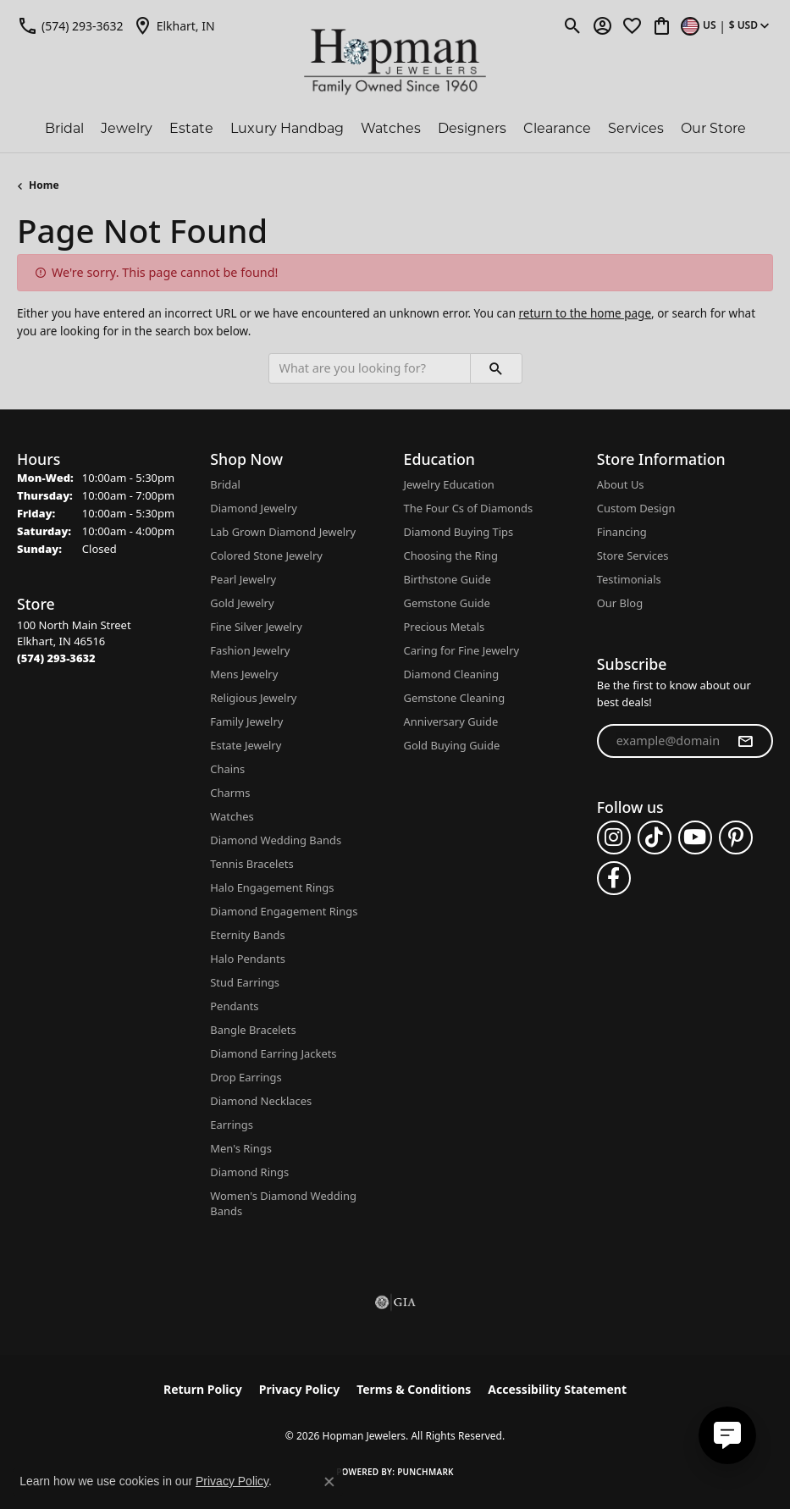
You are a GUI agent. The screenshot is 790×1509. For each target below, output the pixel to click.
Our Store (713, 128)
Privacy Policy (299, 1389)
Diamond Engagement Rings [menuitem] (283, 911)
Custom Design (636, 508)
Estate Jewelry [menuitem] (245, 745)
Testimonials (629, 579)
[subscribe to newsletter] (745, 741)
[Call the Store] (56, 658)
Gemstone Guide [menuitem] (447, 603)
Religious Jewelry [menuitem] (253, 697)
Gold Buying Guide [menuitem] (452, 745)
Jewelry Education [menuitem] (449, 484)
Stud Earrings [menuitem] (244, 982)
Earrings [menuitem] (231, 1124)
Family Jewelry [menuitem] (246, 721)
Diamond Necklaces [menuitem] (261, 1100)
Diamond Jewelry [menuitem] (253, 508)
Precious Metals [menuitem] (444, 626)
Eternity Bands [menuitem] (247, 934)
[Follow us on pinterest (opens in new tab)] (736, 837)
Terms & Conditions (413, 1389)
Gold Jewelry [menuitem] (241, 603)
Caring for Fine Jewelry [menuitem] (462, 650)
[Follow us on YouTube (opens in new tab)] (695, 837)
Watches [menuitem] (231, 816)
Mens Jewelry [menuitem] (244, 674)
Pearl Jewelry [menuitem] (243, 579)
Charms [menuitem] (230, 792)
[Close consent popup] (329, 1482)
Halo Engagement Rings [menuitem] (272, 887)
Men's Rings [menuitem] (241, 1148)
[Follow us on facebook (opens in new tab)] (614, 878)
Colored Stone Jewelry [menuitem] (266, 555)
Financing (622, 531)
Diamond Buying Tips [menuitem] (459, 531)
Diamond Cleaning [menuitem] (452, 674)
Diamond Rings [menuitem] (249, 1172)
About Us (620, 484)
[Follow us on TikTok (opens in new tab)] (654, 837)
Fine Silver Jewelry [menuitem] (256, 626)
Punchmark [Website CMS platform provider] (425, 1472)
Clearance (557, 128)
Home (44, 185)
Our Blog (620, 603)
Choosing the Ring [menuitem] (451, 555)
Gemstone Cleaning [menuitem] (454, 697)
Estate (191, 128)
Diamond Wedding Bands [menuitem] (275, 840)
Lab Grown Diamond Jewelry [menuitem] (283, 531)
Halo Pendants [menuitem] (247, 958)
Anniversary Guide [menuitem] (451, 721)
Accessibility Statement (557, 1389)
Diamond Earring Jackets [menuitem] (273, 1053)
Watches (391, 128)
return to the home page (585, 313)
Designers (472, 128)
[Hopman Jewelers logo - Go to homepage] (395, 62)
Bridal (64, 128)
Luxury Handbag (287, 128)
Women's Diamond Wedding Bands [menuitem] (283, 1203)
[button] (572, 25)
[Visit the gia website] (395, 1302)
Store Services (633, 555)
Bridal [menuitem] (225, 484)
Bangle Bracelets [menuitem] (253, 1029)
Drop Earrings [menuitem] (245, 1077)
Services (636, 128)
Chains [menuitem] (227, 769)
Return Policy (202, 1389)
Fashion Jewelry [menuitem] (250, 650)
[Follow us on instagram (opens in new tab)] (614, 837)
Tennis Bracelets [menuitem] (251, 863)
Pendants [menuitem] (234, 1006)
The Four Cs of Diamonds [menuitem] (468, 508)
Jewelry (126, 128)
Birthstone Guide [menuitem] (447, 579)
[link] (70, 25)
